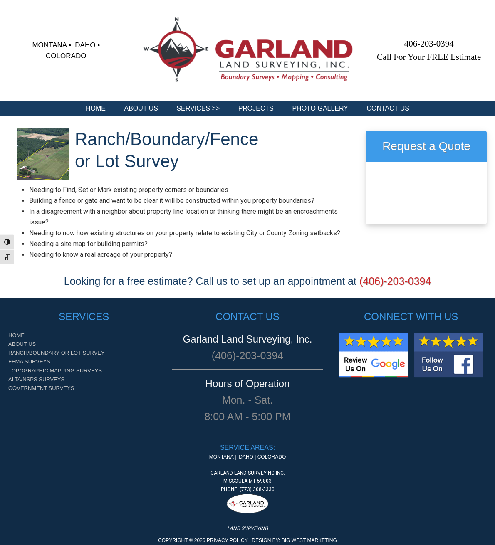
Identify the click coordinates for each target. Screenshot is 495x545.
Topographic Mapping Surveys (55, 370)
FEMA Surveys (29, 361)
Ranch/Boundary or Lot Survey (56, 353)
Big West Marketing (309, 540)
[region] (247, 50)
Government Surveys (41, 388)
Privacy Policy (227, 540)
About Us (22, 344)
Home (16, 335)
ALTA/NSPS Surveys (36, 379)
